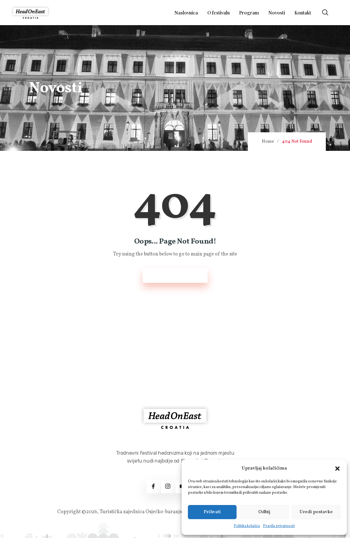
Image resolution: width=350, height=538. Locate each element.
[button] (337, 468)
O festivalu (218, 12)
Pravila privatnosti (279, 526)
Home (268, 142)
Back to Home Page (175, 275)
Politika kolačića (247, 526)
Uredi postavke (316, 512)
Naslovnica (186, 12)
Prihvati (212, 512)
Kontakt (302, 12)
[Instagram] (168, 486)
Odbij (264, 512)
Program (249, 12)
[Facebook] (153, 486)
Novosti (276, 12)
